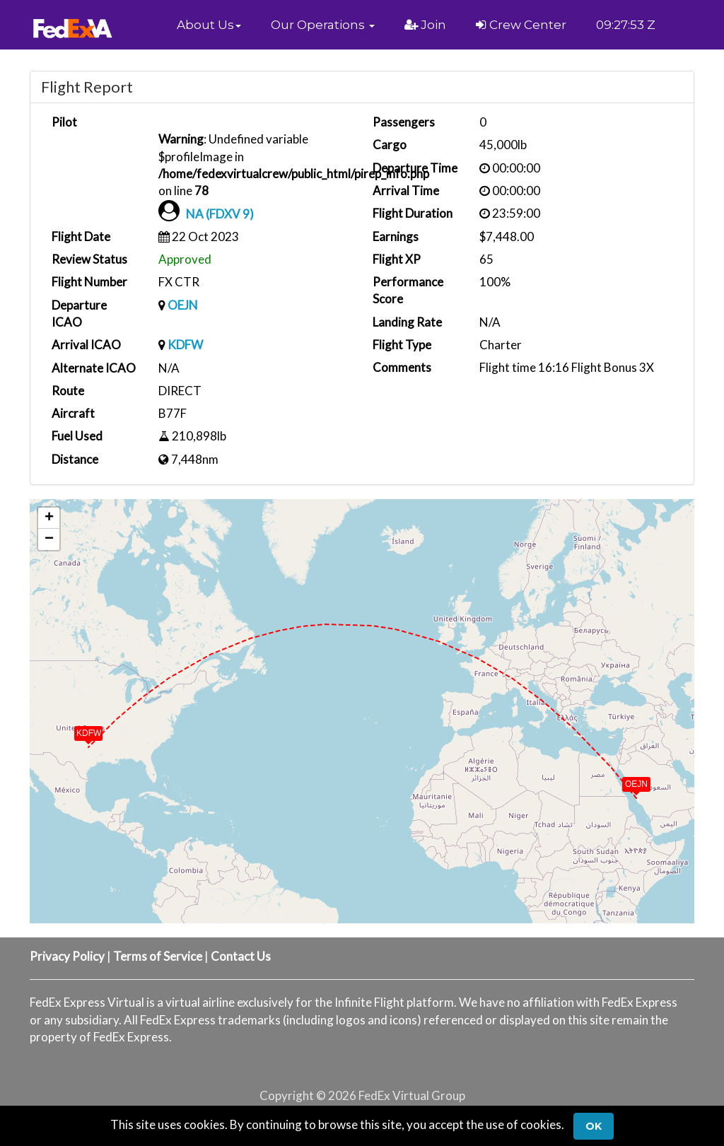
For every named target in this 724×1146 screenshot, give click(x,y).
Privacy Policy (67, 956)
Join (425, 25)
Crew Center (521, 25)
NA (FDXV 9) (220, 213)
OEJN (183, 305)
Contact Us (241, 956)
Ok (593, 1126)
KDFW (185, 344)
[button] (209, 24)
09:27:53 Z (625, 25)
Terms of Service (157, 956)
